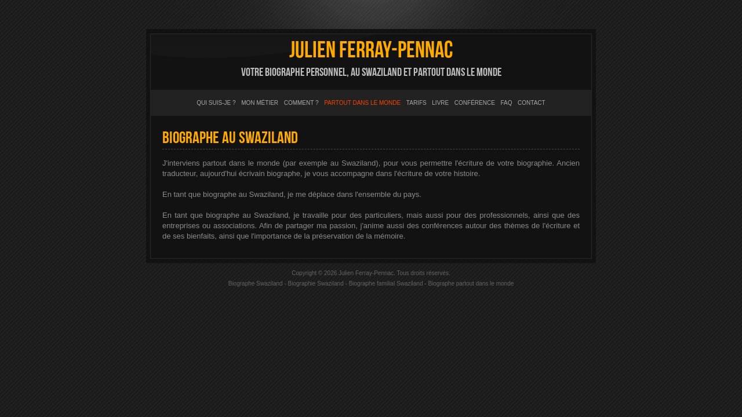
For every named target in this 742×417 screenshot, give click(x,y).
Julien (371, 50)
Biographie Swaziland (316, 283)
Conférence (474, 103)
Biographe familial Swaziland (386, 283)
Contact (531, 103)
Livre (440, 103)
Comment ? (301, 103)
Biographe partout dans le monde (471, 283)
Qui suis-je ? (216, 103)
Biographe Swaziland (255, 283)
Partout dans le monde (362, 103)
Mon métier (259, 103)
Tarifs (416, 103)
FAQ (506, 103)
